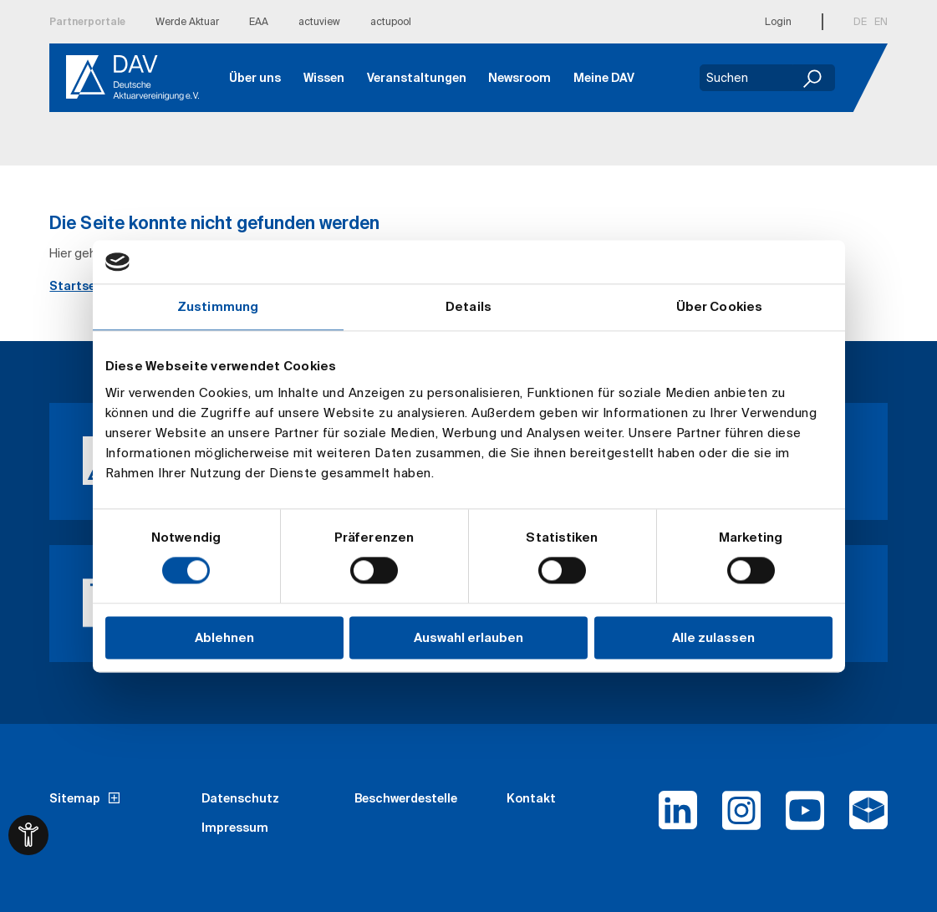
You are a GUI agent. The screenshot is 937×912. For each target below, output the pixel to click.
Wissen (323, 77)
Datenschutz (240, 798)
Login (778, 21)
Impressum (234, 827)
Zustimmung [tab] (217, 306)
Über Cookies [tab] (719, 306)
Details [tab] (468, 306)
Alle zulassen (713, 637)
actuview (319, 21)
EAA (258, 21)
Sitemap (74, 798)
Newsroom (519, 77)
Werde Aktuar (187, 21)
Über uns (255, 77)
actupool (390, 21)
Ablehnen (224, 637)
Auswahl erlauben (468, 637)
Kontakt (531, 798)
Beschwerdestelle (405, 798)
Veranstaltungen (416, 77)
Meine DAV (603, 77)
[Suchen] (814, 77)
